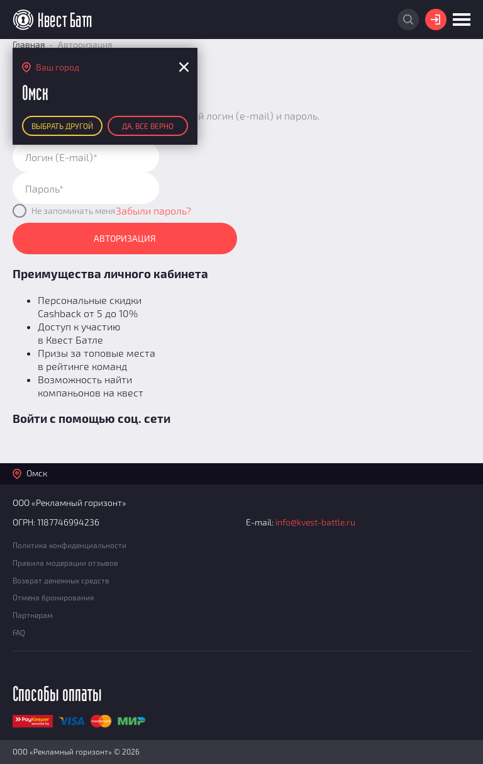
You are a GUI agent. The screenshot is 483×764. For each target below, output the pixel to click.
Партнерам (33, 614)
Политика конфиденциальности (69, 545)
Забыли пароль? (153, 210)
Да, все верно (148, 125)
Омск (36, 473)
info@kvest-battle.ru (315, 522)
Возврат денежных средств (61, 580)
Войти (436, 19)
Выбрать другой (62, 125)
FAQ (19, 632)
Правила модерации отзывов (65, 562)
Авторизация (125, 238)
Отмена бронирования (53, 597)
